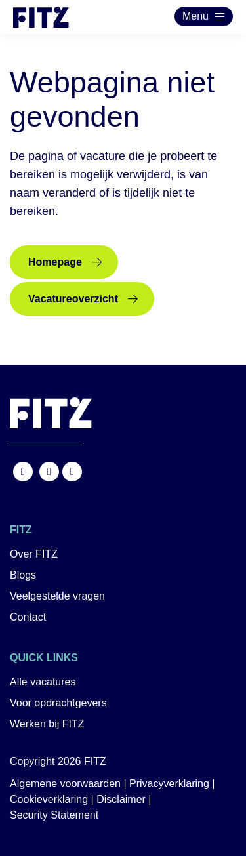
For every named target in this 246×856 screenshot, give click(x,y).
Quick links (44, 657)
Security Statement (54, 815)
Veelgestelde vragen (57, 595)
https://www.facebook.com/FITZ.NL (23, 471)
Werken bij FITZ (47, 723)
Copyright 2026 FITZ (58, 761)
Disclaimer (121, 799)
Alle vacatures (43, 681)
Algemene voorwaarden (65, 783)
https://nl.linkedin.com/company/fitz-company (72, 471)
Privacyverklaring (169, 783)
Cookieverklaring (49, 799)
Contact (28, 616)
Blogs (23, 575)
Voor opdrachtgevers (58, 702)
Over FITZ (34, 554)
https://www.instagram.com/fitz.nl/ (49, 471)
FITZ (21, 529)
